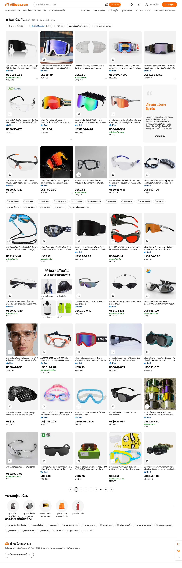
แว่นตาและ (44, 531)
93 (106, 489)
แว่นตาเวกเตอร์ (123, 525)
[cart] (140, 5)
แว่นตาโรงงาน (13, 207)
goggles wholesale (164, 525)
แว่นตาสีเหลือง (36, 525)
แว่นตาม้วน (12, 531)
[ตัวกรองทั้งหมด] (15, 26)
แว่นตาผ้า (159, 201)
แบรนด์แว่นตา (28, 531)
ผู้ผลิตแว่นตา (111, 201)
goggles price (106, 525)
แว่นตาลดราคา (89, 525)
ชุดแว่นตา (52, 525)
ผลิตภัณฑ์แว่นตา (94, 201)
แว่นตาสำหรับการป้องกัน (16, 525)
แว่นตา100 (28, 201)
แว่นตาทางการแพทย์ (143, 525)
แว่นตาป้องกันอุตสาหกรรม (79, 207)
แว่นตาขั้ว (87, 531)
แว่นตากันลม (76, 201)
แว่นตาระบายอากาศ (70, 525)
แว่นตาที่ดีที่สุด (144, 201)
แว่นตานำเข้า (127, 201)
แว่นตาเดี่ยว (43, 201)
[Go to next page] (111, 489)
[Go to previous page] (71, 489)
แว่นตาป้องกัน (13, 201)
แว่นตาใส (57, 531)
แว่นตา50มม (29, 207)
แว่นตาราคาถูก (60, 201)
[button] (44, 59)
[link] (178, 544)
